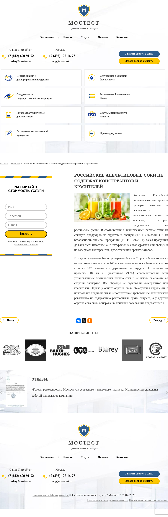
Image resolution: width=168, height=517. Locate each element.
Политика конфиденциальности (107, 500)
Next (167, 392)
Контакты (122, 37)
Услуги (85, 37)
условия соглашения (26, 244)
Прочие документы (111, 133)
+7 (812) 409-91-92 (20, 56)
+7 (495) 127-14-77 (62, 56)
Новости (68, 37)
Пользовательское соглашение (148, 500)
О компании (47, 37)
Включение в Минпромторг (51, 495)
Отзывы (103, 37)
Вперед (158, 320)
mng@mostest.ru (61, 61)
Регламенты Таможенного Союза (115, 96)
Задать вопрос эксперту (139, 61)
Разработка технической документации (31, 115)
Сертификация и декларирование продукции (33, 78)
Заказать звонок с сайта (139, 54)
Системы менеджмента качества (113, 115)
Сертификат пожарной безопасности (113, 78)
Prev (1, 392)
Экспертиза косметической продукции (32, 133)
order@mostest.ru (20, 61)
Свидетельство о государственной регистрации (34, 96)
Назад (10, 320)
